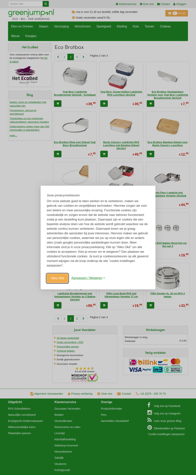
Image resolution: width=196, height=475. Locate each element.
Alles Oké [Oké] (57, 278)
